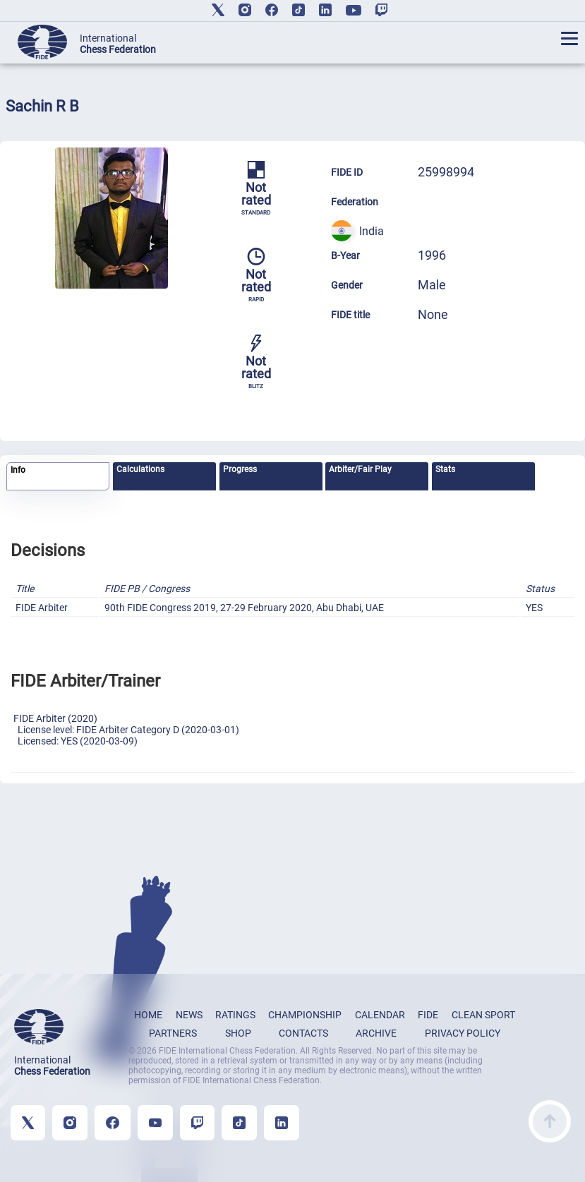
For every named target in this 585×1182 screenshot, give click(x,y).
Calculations (140, 469)
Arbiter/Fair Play (360, 469)
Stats (445, 469)
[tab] (57, 476)
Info (18, 470)
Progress (240, 469)
